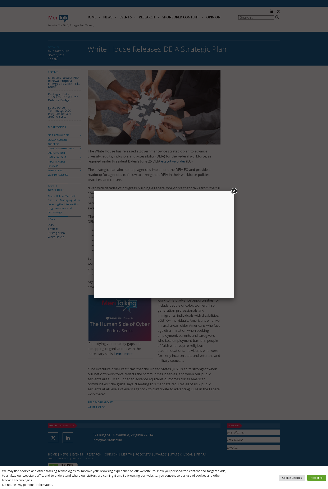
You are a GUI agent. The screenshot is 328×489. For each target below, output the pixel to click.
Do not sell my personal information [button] (27, 485)
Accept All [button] (317, 478)
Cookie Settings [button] (292, 478)
